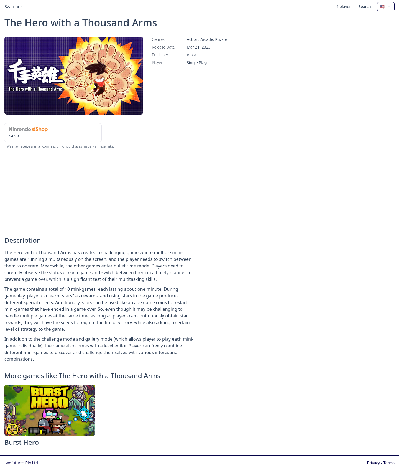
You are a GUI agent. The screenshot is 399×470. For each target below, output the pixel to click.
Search (365, 6)
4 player (343, 6)
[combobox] (386, 6)
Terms (389, 462)
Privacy (374, 462)
